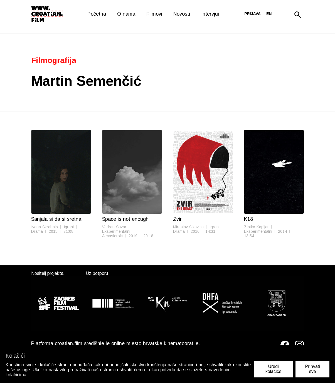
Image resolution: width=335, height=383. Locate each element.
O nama (126, 13)
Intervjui (210, 13)
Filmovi (154, 13)
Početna (96, 13)
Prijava (252, 13)
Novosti (181, 13)
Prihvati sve (312, 369)
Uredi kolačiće (273, 369)
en (269, 13)
